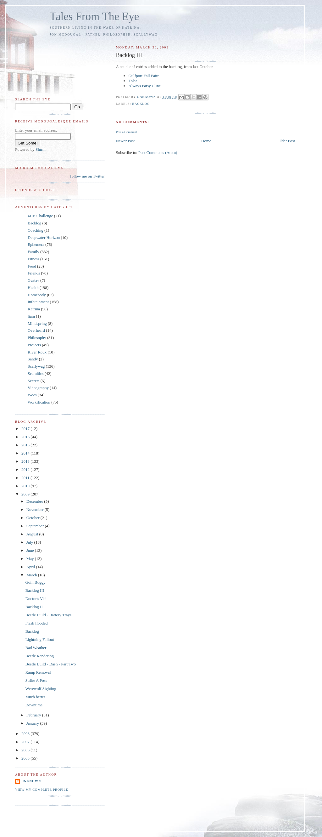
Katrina (34, 309)
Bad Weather (35, 647)
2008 (26, 733)
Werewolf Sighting (40, 688)
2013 (26, 461)
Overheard (36, 330)
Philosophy (37, 337)
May (30, 558)
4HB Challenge (40, 215)
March (32, 575)
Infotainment (38, 301)
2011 (26, 477)
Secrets (34, 380)
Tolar (132, 80)
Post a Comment (126, 132)
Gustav (33, 280)
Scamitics (36, 373)
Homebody (37, 294)
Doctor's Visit (36, 598)
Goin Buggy (35, 582)
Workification (39, 402)
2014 (26, 453)
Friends (34, 273)
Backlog (141, 103)
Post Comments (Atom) (157, 152)
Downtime (33, 705)
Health (33, 287)
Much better (35, 696)
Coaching (35, 230)
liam (31, 316)
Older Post (286, 141)
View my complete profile (41, 789)
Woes (32, 395)
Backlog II (33, 606)
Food (32, 266)
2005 (26, 758)
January (33, 723)
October (33, 517)
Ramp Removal (38, 672)
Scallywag (36, 366)
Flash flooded (36, 623)
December (35, 501)
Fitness (33, 259)
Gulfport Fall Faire (143, 75)
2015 (26, 445)
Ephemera (36, 244)
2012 (26, 469)
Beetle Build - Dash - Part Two (50, 664)
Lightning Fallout (39, 639)
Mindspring (37, 323)
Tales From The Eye (94, 16)
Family (33, 251)
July (30, 542)
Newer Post (125, 141)
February (34, 715)
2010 (26, 486)
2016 (26, 436)
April (31, 566)
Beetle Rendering (39, 655)
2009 (26, 494)
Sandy (33, 359)
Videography (38, 387)
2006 (26, 750)
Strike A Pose (36, 680)
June (30, 550)
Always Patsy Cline (144, 85)
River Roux (37, 352)
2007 (26, 741)
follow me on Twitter (87, 176)
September (35, 525)
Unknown (31, 781)
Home (206, 141)
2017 (26, 428)
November (35, 509)
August (32, 534)
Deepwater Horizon (44, 237)
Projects (34, 344)
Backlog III (34, 590)
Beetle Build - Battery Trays (48, 615)
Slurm (41, 149)
